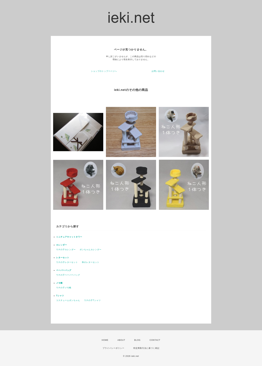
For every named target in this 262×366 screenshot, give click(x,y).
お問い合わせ (158, 71)
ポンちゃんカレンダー (90, 249)
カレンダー (61, 245)
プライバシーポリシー (113, 348)
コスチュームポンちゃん (68, 300)
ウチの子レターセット (67, 262)
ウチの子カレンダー (66, 249)
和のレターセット (90, 262)
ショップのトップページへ (104, 71)
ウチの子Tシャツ (92, 300)
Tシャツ (60, 296)
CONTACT (155, 340)
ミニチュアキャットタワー (69, 237)
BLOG (137, 340)
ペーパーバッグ (63, 270)
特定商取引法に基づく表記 (146, 348)
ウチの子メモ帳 (63, 287)
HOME (105, 340)
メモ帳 (59, 283)
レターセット (62, 257)
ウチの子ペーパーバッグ (68, 275)
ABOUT (121, 340)
